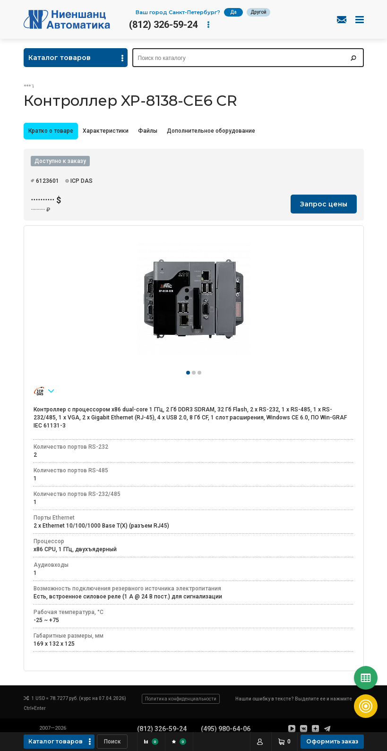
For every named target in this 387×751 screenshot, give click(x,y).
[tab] (51, 131)
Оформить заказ (332, 741)
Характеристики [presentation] (106, 131)
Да (233, 12)
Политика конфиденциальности (180, 698)
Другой (258, 12)
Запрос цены (323, 204)
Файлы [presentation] (147, 131)
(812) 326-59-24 (163, 24)
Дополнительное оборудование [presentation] (211, 131)
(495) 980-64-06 (225, 729)
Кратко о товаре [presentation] (50, 131)
